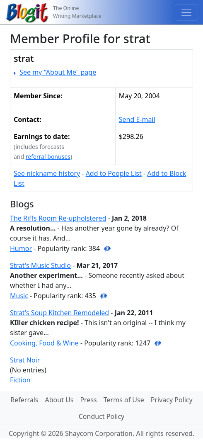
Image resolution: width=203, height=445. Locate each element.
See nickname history (47, 173)
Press (88, 399)
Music (19, 295)
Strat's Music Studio (40, 265)
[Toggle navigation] (186, 12)
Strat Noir (25, 360)
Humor (21, 248)
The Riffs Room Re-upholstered (58, 218)
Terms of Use (124, 399)
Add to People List (114, 173)
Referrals (24, 399)
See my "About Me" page (57, 72)
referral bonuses (48, 156)
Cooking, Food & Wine (44, 343)
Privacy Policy (172, 399)
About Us (59, 399)
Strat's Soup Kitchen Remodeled (59, 312)
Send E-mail (137, 119)
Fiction (20, 379)
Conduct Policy (101, 416)
